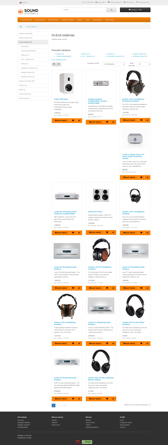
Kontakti (54, 420)
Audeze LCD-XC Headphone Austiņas (100, 268)
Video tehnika (109, 20)
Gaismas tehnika (26, 20)
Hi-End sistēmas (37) (25, 42)
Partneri (88, 425)
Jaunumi (122, 427)
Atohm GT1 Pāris (95, 212)
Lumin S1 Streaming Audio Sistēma (65, 379)
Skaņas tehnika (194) (25, 38)
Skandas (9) (60, 54)
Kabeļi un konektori (68, 20)
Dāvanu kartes (90, 422)
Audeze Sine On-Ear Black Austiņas (133, 323)
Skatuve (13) (23, 85)
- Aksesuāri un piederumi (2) (28, 68)
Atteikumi (54, 422)
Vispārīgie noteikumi (24, 422)
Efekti (87, 20)
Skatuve (79, 20)
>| (64, 405)
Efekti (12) (22, 89)
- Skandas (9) (24, 46)
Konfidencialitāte (23, 427)
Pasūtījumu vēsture (126, 422)
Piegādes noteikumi (24, 425)
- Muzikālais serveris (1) (27, 77)
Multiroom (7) (86, 54)
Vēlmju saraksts (125, 425)
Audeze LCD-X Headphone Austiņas (133, 213)
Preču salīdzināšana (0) (59, 60)
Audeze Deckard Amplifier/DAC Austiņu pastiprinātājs (97, 101)
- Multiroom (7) (24, 55)
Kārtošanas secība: (93, 63)
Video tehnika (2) (24, 98)
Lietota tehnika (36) (25, 94)
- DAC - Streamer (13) (26, 59)
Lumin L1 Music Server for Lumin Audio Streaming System (133, 156)
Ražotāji (88, 420)
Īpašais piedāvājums (92, 427)
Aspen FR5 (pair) (61, 99)
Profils (122, 420)
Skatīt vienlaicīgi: (130, 64)
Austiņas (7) (111, 54)
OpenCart (28, 435)
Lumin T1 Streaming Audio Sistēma (133, 268)
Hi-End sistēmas (53, 20)
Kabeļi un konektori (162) (27, 81)
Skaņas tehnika (40, 20)
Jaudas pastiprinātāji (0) (63, 56)
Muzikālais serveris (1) (140, 56)
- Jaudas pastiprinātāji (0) (27, 51)
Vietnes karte (56, 425)
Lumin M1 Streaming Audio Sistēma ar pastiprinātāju (65, 213)
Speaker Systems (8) (139, 54)
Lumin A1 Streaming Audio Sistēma (99, 323)
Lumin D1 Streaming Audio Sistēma (65, 268)
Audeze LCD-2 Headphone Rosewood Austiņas (133, 100)
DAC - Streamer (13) (88, 56)
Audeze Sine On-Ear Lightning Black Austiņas (100, 379)
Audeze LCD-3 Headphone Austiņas (65, 323)
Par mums (21, 420)
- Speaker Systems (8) (26, 72)
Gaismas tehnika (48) (25, 33)
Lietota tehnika (97, 20)
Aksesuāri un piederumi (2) (115, 56)
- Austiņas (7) (23, 64)
